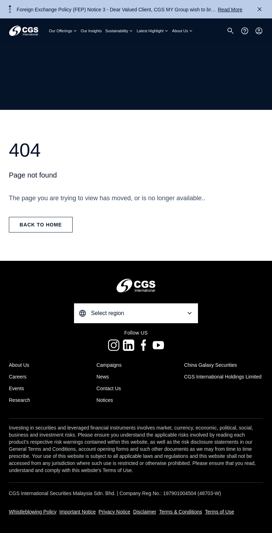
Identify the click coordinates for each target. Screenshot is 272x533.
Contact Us (108, 388)
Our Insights (91, 31)
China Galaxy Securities (210, 365)
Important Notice (78, 512)
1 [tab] (10, 6)
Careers (18, 377)
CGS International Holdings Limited (223, 377)
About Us (182, 31)
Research (19, 400)
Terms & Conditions (180, 512)
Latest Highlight (153, 31)
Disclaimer (144, 512)
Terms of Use (219, 512)
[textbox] (136, 313)
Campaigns (108, 365)
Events (16, 388)
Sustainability (119, 31)
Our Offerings (63, 31)
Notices (104, 400)
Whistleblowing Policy (33, 512)
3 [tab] (10, 12)
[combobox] (136, 313)
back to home (40, 225)
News (102, 377)
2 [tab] (10, 9)
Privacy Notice (114, 512)
